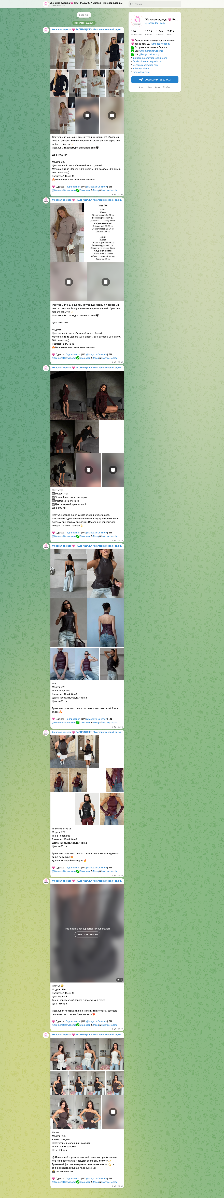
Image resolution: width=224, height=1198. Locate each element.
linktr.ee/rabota (141, 68)
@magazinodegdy (160, 43)
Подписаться (72, 186)
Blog (150, 87)
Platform (167, 87)
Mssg (96, 190)
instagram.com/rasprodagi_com (150, 58)
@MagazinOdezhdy (149, 54)
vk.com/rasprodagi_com (145, 65)
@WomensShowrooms (151, 50)
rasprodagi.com (141, 72)
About (141, 87)
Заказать (85, 190)
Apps (157, 87)
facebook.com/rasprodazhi (147, 61)
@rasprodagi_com (155, 23)
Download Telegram (155, 79)
